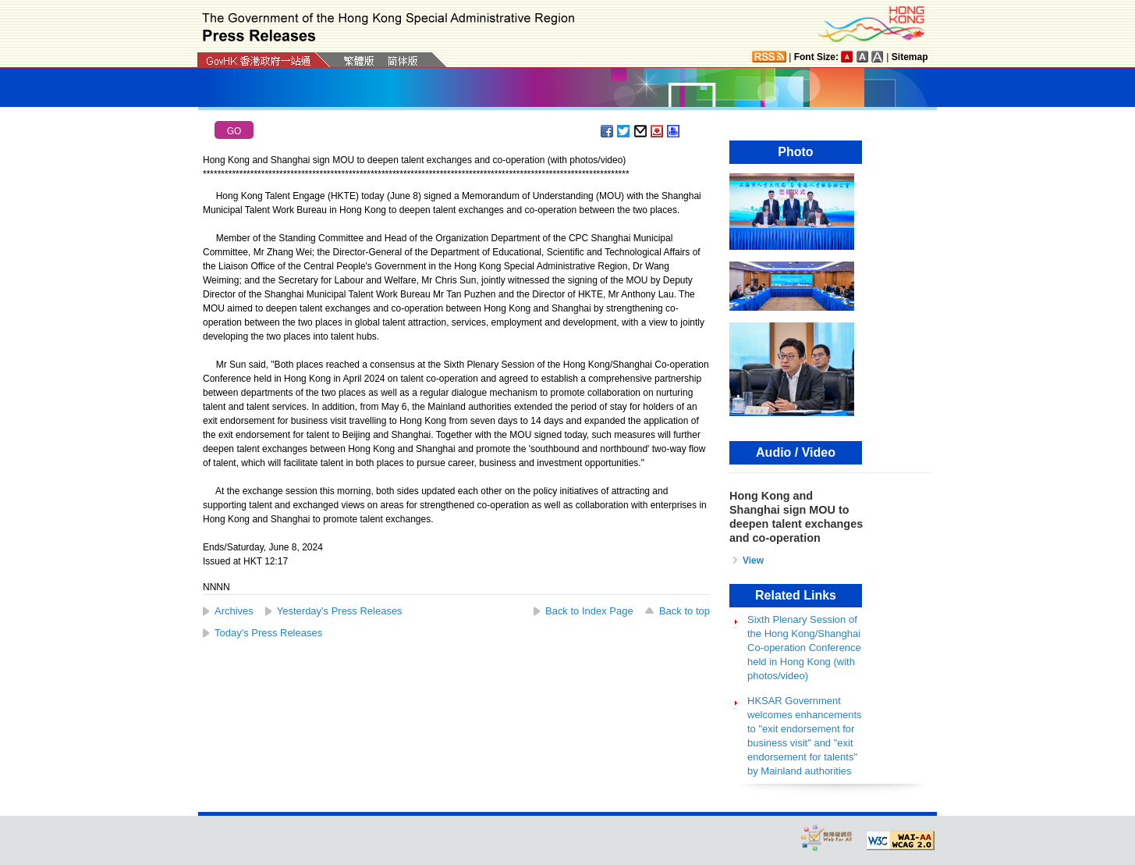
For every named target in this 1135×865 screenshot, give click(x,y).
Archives (234, 611)
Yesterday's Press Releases (340, 611)
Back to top (684, 611)
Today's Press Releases (268, 633)
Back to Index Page (589, 611)
